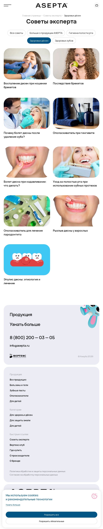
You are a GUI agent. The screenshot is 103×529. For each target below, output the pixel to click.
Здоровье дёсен (39, 40)
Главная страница (31, 16)
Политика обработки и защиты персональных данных (37, 471)
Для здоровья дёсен (21, 414)
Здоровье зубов (64, 40)
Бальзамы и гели (19, 385)
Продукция (21, 314)
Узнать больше (25, 324)
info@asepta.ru (19, 345)
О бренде (15, 460)
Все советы (16, 33)
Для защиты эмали (20, 420)
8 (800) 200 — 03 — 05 (32, 337)
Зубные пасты (17, 390)
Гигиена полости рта (81, 33)
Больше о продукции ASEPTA (46, 33)
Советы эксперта (52, 16)
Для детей (15, 401)
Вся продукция (18, 379)
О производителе (19, 455)
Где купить (16, 450)
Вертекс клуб (17, 444)
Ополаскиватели (19, 395)
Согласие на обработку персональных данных (34, 474)
